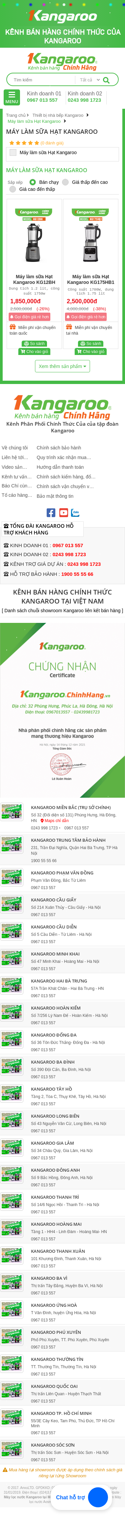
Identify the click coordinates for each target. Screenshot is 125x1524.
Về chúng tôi (15, 447)
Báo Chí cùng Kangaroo (16, 485)
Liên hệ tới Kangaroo (13, 457)
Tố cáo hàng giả (15, 495)
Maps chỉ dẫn (55, 820)
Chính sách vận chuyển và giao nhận (64, 486)
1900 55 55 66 (77, 574)
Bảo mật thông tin (55, 496)
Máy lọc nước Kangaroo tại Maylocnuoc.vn (38, 1497)
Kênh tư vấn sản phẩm (14, 477)
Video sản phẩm (12, 467)
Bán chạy (44, 182)
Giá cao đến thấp (32, 189)
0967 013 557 (42, 100)
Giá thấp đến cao (85, 182)
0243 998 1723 (84, 100)
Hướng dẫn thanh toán (60, 467)
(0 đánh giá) (51, 142)
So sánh (34, 344)
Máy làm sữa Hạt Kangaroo (46, 152)
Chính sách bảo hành (59, 447)
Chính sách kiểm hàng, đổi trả (64, 477)
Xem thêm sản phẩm (62, 366)
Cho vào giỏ (34, 352)
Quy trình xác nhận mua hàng (62, 457)
